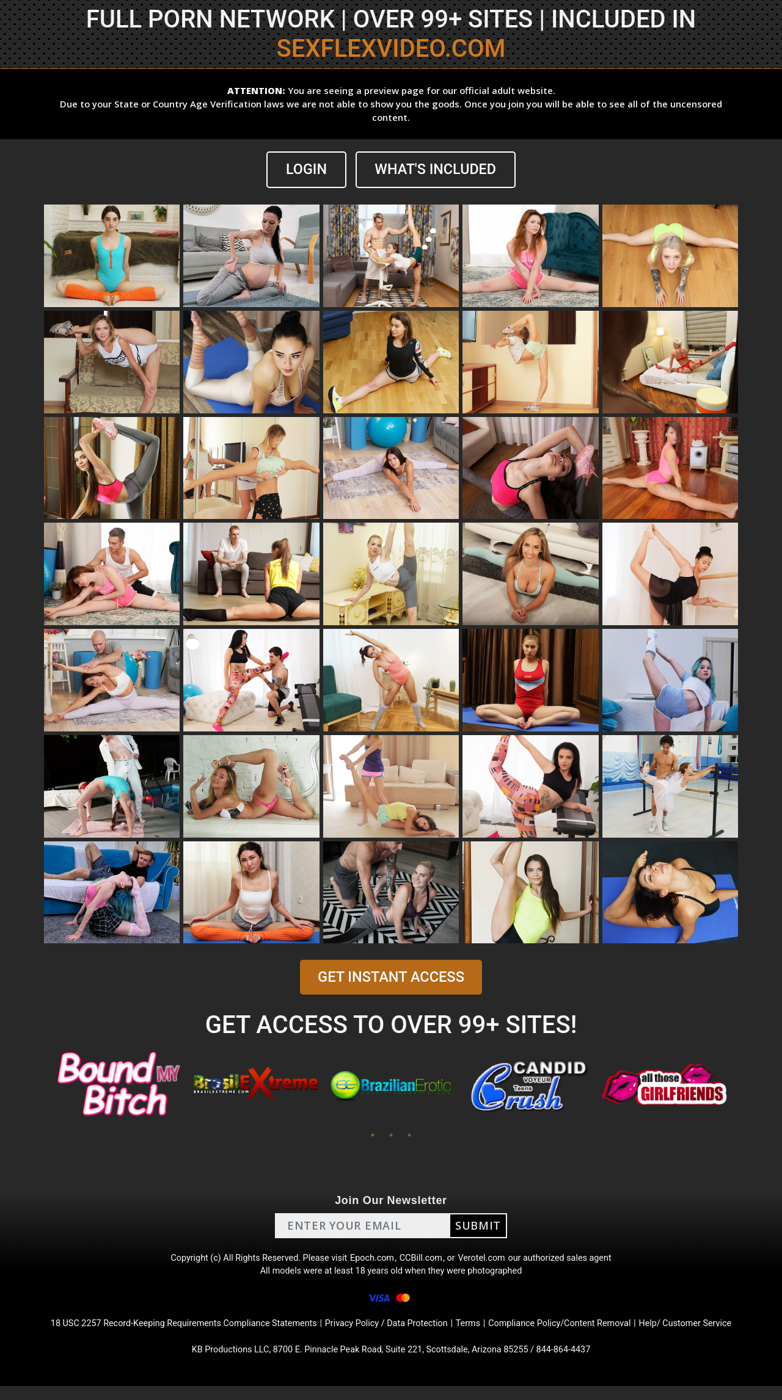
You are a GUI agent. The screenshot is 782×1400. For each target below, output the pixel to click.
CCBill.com (424, 1260)
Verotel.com (490, 1260)
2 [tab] (391, 1136)
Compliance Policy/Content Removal (576, 1334)
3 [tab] (409, 1136)
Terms (477, 1334)
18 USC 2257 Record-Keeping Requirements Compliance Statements (163, 1334)
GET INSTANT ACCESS (391, 978)
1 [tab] (373, 1136)
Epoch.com (371, 1260)
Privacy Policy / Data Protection (387, 1334)
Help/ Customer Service (715, 1334)
